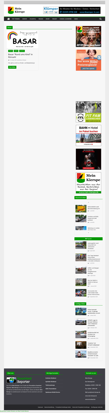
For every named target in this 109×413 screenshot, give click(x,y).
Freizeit (54, 19)
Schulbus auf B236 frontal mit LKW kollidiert (93, 218)
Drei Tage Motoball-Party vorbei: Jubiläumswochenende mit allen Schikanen (94, 258)
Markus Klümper (22, 60)
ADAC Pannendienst (51, 388)
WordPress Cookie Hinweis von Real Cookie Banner (14, 411)
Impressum (40, 407)
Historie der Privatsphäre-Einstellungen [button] (81, 407)
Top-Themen (16, 19)
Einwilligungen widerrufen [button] (97, 407)
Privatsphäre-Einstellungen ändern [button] (63, 407)
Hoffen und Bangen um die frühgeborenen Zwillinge (93, 270)
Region (41, 19)
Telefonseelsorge (50, 385)
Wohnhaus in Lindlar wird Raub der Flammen (94, 229)
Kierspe (24, 19)
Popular (88, 239)
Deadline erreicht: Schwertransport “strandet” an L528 (93, 353)
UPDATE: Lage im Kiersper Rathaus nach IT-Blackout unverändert (93, 322)
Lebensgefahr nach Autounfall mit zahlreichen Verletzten (93, 245)
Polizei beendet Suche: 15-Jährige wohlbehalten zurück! (94, 311)
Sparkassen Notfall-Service (53, 392)
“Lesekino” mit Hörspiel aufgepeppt (93, 344)
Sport (48, 19)
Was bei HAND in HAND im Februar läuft (93, 282)
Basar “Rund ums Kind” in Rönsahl (20, 55)
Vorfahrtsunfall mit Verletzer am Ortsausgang (93, 334)
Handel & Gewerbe (65, 19)
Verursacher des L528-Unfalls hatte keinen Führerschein (93, 292)
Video (76, 19)
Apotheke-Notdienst (51, 381)
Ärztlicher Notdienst (51, 378)
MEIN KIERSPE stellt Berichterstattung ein (94, 207)
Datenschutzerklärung (49, 407)
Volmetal (33, 19)
